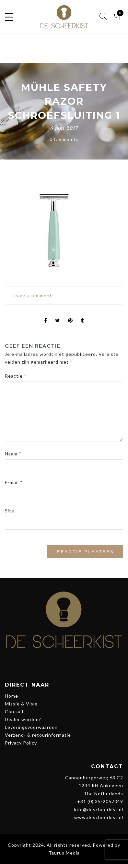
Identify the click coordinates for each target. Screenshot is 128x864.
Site (9, 510)
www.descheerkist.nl (98, 817)
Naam (13, 453)
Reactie (16, 376)
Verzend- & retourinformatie (38, 735)
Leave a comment (32, 295)
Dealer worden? (23, 719)
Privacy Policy (21, 743)
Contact (14, 711)
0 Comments (64, 139)
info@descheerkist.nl (98, 809)
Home (11, 696)
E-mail (14, 482)
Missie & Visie (21, 703)
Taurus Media (64, 853)
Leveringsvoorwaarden (31, 727)
